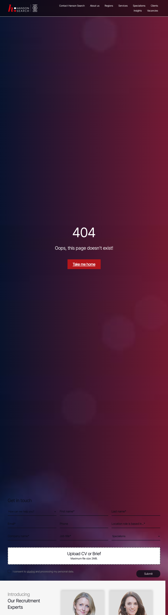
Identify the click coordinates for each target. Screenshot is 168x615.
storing (31, 571)
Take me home (84, 264)
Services (123, 5)
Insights (138, 10)
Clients (154, 5)
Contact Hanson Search (72, 5)
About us (94, 5)
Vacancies (152, 10)
